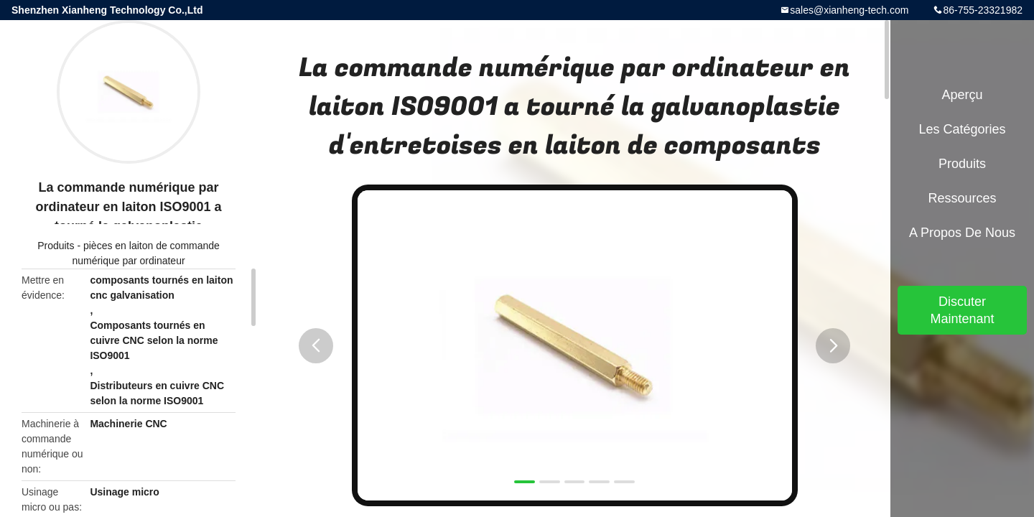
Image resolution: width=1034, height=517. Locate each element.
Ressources (962, 198)
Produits (55, 245)
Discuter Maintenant (962, 310)
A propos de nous (962, 232)
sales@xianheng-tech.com (849, 10)
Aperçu (961, 95)
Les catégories (961, 129)
